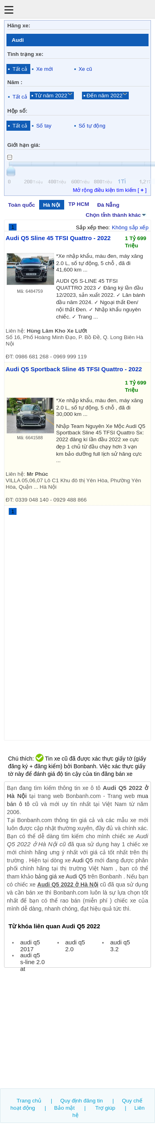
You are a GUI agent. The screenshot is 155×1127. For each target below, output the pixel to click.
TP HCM (78, 204)
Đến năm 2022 (105, 96)
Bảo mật (64, 1108)
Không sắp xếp (130, 227)
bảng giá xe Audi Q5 (60, 876)
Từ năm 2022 (51, 96)
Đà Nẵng (108, 205)
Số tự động (92, 126)
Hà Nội (51, 205)
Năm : (14, 82)
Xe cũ (85, 69)
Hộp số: (17, 111)
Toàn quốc (21, 205)
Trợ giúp (105, 1108)
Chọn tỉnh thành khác (116, 214)
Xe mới (44, 69)
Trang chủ (29, 1101)
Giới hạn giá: (23, 145)
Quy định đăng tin (81, 1101)
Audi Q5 (82, 860)
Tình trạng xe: (25, 54)
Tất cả (20, 69)
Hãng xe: (18, 26)
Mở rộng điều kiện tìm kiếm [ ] (110, 190)
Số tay (44, 126)
